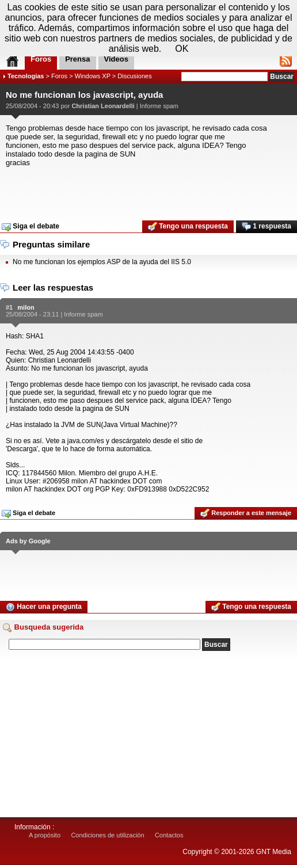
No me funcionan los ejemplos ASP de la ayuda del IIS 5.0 (102, 262)
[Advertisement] (148, 190)
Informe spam (159, 105)
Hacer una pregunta (44, 607)
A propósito (44, 835)
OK (181, 49)
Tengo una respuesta (188, 226)
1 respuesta (266, 226)
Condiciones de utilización (107, 835)
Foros (59, 76)
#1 (9, 307)
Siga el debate (30, 226)
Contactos (169, 835)
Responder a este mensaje (245, 513)
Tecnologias (25, 76)
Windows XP (93, 76)
